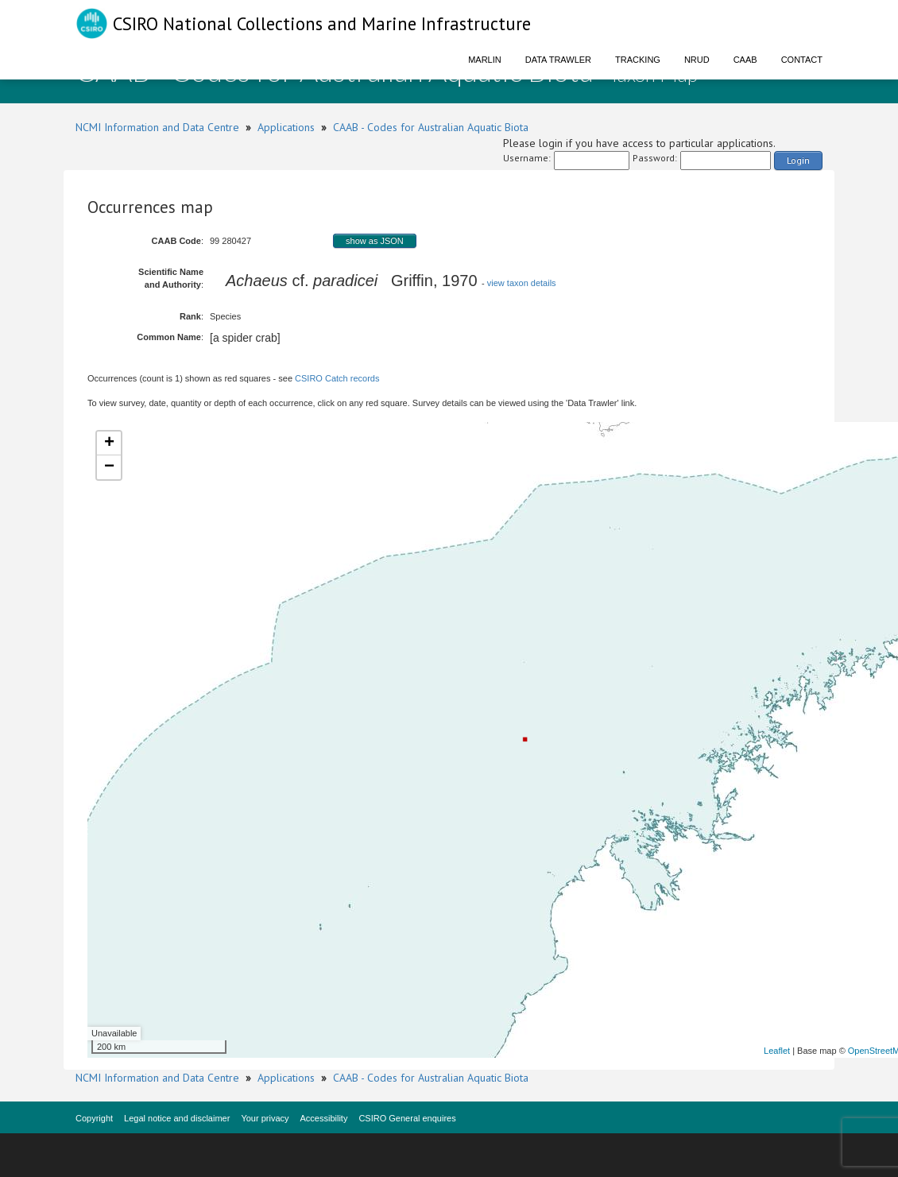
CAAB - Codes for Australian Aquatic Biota (430, 127)
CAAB (745, 59)
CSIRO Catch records (337, 378)
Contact (802, 59)
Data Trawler (558, 59)
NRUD (697, 59)
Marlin (484, 59)
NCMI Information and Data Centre (157, 127)
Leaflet (777, 1050)
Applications (286, 127)
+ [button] (109, 443)
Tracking (637, 59)
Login (798, 160)
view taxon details (521, 283)
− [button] (109, 467)
